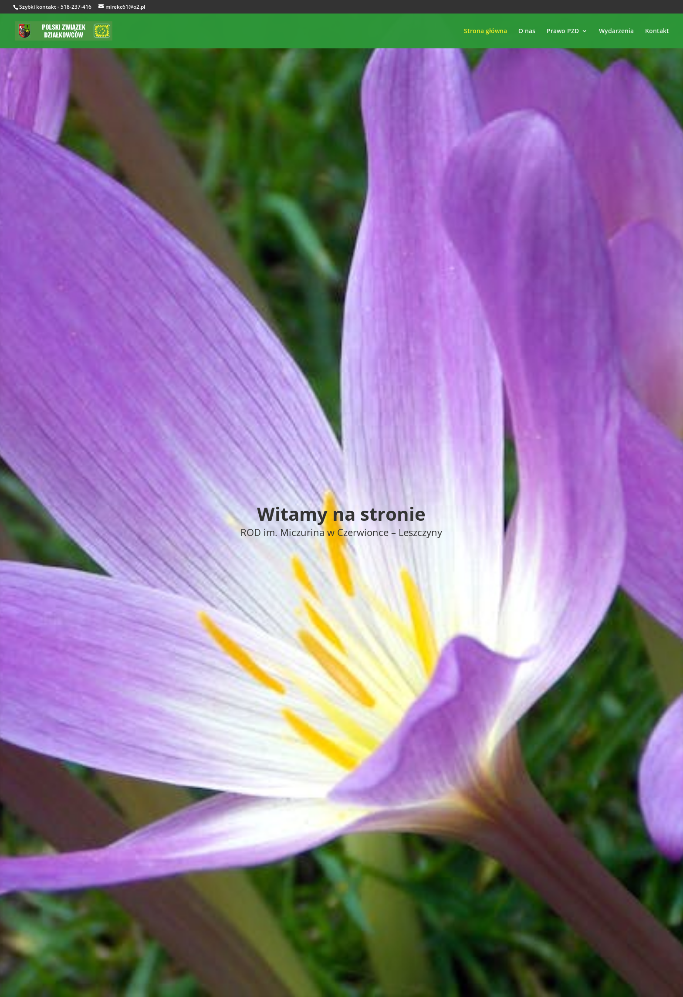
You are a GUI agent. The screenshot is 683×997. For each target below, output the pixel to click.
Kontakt (657, 31)
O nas (526, 31)
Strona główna (485, 31)
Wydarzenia (616, 31)
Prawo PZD (563, 31)
